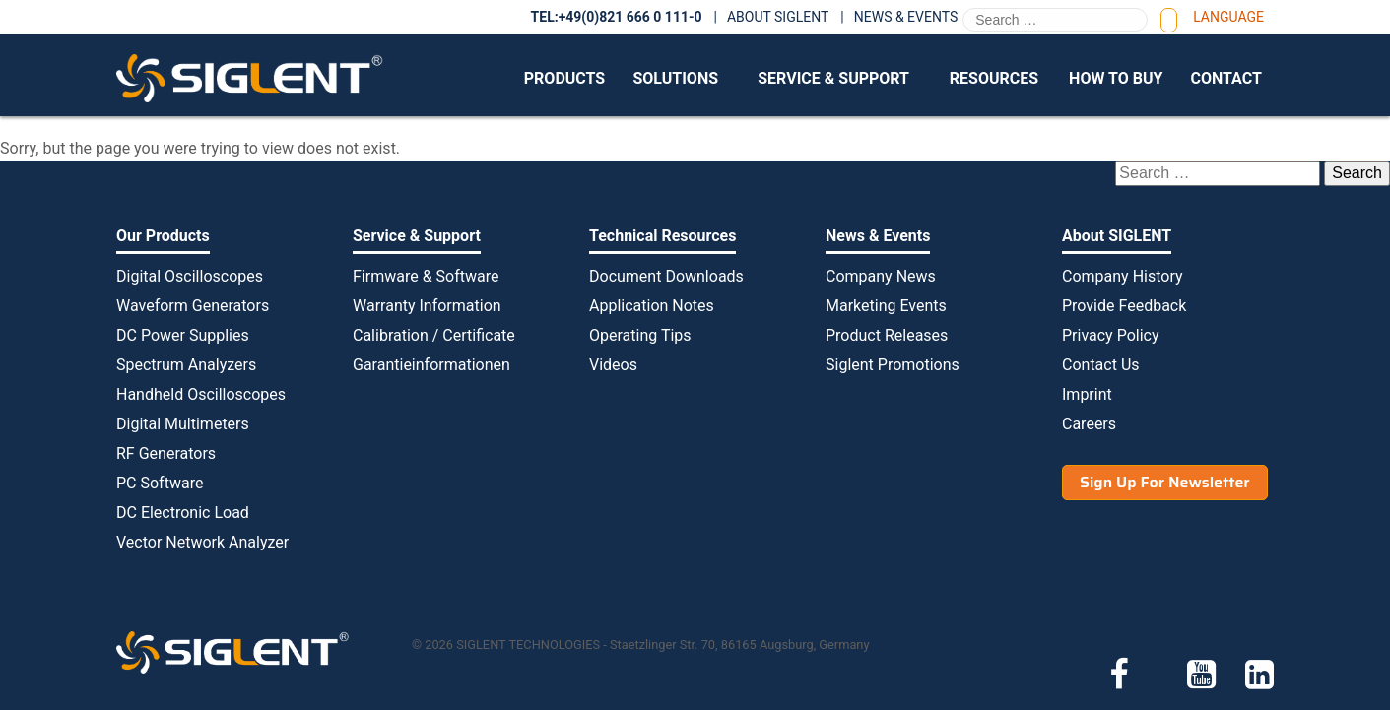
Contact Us (1101, 364)
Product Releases (887, 335)
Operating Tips (640, 335)
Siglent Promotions (893, 364)
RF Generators (166, 453)
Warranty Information (427, 305)
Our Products (163, 235)
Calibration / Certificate (434, 335)
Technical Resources (662, 235)
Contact (1225, 78)
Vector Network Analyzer (202, 542)
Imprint (1087, 394)
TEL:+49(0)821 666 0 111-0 (616, 17)
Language (1228, 17)
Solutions (675, 78)
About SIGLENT (777, 17)
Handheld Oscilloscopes (201, 394)
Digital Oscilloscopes (189, 276)
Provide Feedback (1124, 305)
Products (564, 78)
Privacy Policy (1110, 335)
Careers (1089, 424)
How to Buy (1115, 78)
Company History (1122, 276)
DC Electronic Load (182, 512)
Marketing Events (886, 305)
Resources (994, 78)
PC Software (159, 483)
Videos (613, 364)
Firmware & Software (425, 276)
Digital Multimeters (182, 424)
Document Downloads (666, 276)
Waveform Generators (192, 305)
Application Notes (651, 305)
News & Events (906, 17)
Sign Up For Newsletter (1165, 482)
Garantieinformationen (431, 364)
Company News (881, 276)
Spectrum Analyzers (186, 364)
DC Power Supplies (182, 335)
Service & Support (833, 78)
